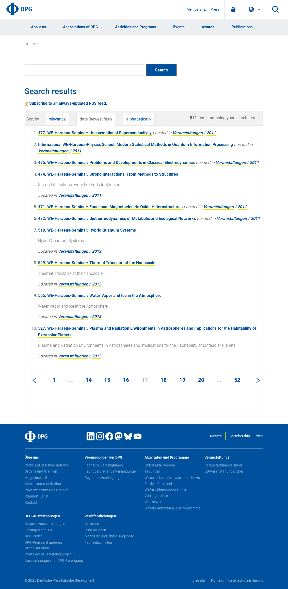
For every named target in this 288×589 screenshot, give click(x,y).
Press (215, 9)
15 (107, 380)
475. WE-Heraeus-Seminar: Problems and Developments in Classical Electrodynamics (116, 162)
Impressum (197, 580)
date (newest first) (96, 119)
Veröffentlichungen (100, 516)
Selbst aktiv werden (160, 465)
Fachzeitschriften (98, 542)
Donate (216, 436)
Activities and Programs (135, 27)
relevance (57, 119)
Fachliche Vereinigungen (104, 465)
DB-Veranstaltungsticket (223, 471)
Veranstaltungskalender (223, 465)
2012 (96, 251)
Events (179, 27)
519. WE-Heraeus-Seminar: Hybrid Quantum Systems (87, 230)
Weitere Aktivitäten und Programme (172, 508)
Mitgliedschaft (36, 478)
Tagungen (152, 471)
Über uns (32, 457)
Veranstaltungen (187, 132)
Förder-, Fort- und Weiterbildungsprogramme (165, 486)
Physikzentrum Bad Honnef (46, 490)
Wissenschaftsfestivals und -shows (172, 478)
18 (164, 380)
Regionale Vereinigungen (104, 478)
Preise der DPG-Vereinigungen (48, 554)
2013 (96, 284)
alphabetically (138, 119)
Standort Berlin (36, 496)
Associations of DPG (80, 27)
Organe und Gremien (41, 471)
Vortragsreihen (156, 496)
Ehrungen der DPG (39, 530)
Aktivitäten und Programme (167, 457)
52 (237, 380)
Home (31, 44)
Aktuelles (92, 524)
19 (182, 380)
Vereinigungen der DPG (103, 457)
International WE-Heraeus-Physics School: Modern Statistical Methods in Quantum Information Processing (135, 144)
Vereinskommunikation (43, 484)
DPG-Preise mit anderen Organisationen (43, 545)
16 (126, 380)
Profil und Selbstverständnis (47, 465)
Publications (242, 27)
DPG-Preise (33, 536)
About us (38, 27)
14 (89, 380)
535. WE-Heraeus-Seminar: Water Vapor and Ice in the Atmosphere (100, 295)
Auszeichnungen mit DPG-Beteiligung (54, 560)
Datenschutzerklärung (245, 580)
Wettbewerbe (155, 502)
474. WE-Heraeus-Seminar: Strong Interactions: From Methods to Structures (108, 174)
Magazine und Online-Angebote (109, 536)
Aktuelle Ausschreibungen (45, 524)
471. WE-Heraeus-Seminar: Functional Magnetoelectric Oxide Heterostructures (110, 206)
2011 (211, 132)
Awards (208, 27)
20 (201, 380)
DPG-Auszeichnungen (42, 516)
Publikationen (95, 530)
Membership (196, 9)
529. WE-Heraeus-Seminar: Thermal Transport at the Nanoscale (96, 262)
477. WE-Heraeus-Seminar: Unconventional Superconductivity (95, 132)
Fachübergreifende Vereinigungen (111, 471)
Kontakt (31, 503)
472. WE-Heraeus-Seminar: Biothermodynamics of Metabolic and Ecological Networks (117, 218)
